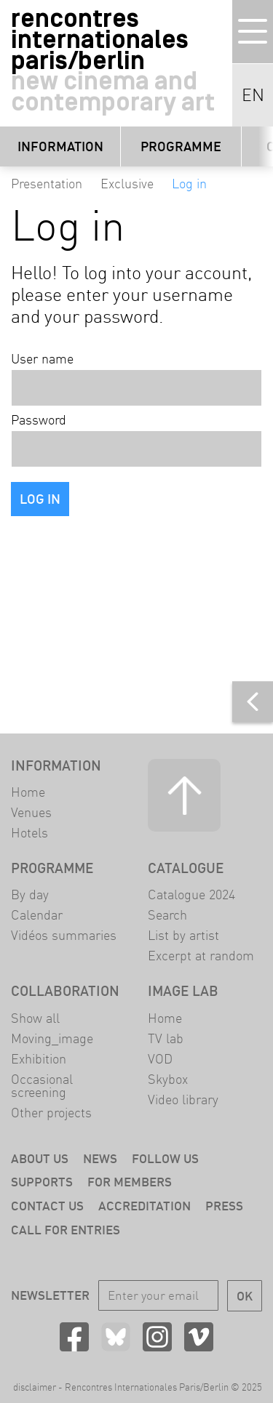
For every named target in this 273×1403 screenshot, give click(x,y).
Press (224, 1205)
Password (38, 420)
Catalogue (185, 868)
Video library (183, 1099)
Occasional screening (42, 1086)
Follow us (165, 1158)
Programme (181, 146)
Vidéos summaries (63, 935)
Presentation (46, 183)
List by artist (183, 935)
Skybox (168, 1079)
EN (253, 95)
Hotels (29, 832)
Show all (35, 1018)
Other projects (51, 1112)
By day (30, 894)
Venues (31, 812)
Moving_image (52, 1038)
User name (42, 359)
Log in (189, 183)
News (100, 1158)
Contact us (47, 1205)
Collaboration (65, 991)
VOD (160, 1058)
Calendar (37, 914)
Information (60, 146)
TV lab (165, 1038)
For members (129, 1181)
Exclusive (127, 183)
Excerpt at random (201, 955)
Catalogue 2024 (191, 894)
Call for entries (65, 1229)
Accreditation (144, 1205)
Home (28, 792)
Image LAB (183, 991)
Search (167, 914)
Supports (42, 1181)
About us (39, 1158)
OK (245, 1295)
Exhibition (38, 1058)
